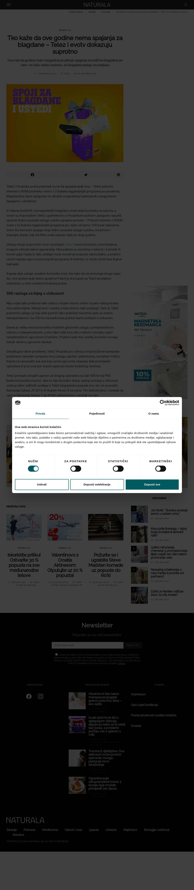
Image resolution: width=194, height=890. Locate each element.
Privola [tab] (40, 413)
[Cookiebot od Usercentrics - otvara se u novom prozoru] (162, 402)
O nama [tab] (153, 413)
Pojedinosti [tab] (97, 413)
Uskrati (42, 484)
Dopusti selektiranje (97, 484)
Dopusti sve (152, 484)
